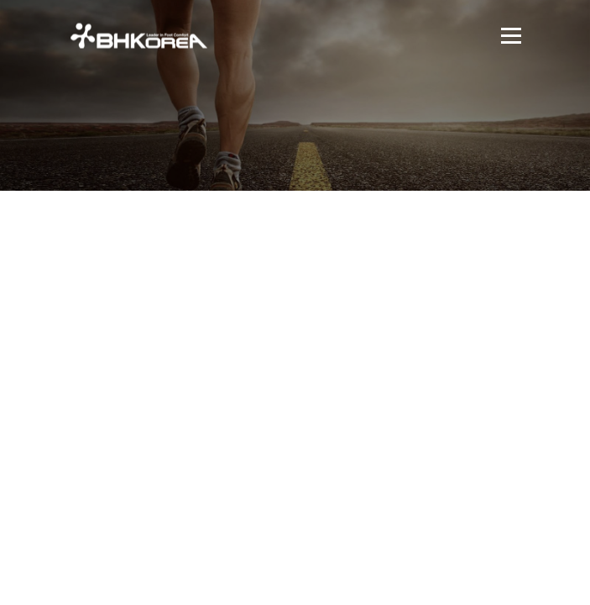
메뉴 (508, 35)
